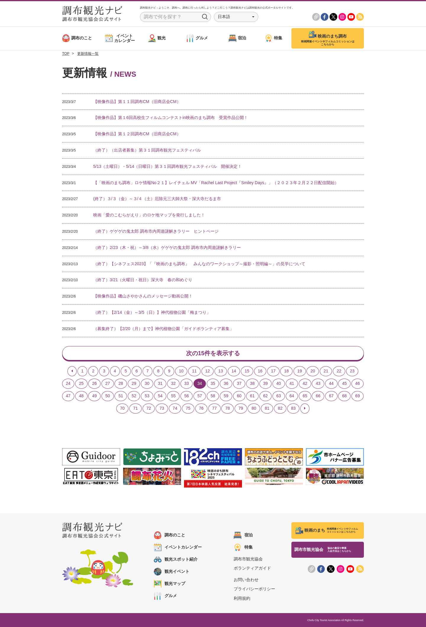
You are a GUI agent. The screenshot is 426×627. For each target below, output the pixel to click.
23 (352, 371)
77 (214, 408)
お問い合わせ (246, 579)
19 (299, 371)
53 (147, 395)
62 (265, 395)
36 (226, 383)
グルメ (165, 596)
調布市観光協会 (248, 559)
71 (135, 408)
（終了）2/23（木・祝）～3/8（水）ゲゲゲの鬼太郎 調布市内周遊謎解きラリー (167, 247)
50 (107, 395)
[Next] (304, 408)
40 (278, 383)
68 (344, 395)
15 (247, 371)
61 (252, 395)
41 (292, 383)
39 (265, 383)
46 (357, 383)
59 (226, 395)
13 (220, 371)
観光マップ (169, 584)
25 (81, 383)
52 (134, 395)
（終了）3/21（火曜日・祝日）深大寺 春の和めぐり (142, 279)
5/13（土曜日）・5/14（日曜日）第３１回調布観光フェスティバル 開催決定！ (167, 166)
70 (122, 408)
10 (181, 371)
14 (234, 371)
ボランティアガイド (252, 568)
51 (120, 395)
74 (175, 408)
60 (239, 395)
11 (194, 371)
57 (199, 395)
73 (161, 408)
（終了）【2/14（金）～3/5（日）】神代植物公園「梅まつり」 (152, 312)
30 (147, 383)
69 (357, 395)
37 (239, 383)
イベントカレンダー (178, 547)
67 (331, 395)
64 (292, 395)
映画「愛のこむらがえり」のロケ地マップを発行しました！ (149, 215)
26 (94, 383)
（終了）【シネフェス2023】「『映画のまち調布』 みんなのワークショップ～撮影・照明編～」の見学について (199, 263)
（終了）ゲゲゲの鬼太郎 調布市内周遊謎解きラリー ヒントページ (156, 231)
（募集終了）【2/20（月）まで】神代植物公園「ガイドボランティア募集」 (163, 328)
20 (312, 371)
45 (344, 383)
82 (280, 408)
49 (94, 395)
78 (227, 408)
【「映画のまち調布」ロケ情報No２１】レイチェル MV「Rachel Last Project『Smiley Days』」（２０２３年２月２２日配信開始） (216, 182)
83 (293, 408)
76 (201, 408)
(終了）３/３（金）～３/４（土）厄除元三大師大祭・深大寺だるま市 (157, 198)
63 (278, 395)
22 (339, 371)
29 (134, 383)
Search (205, 17)
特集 (243, 547)
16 (260, 371)
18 (286, 371)
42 (305, 383)
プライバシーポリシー (254, 588)
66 (318, 395)
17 (273, 371)
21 (326, 371)
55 (173, 395)
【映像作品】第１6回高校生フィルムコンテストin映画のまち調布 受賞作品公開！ (170, 117)
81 (267, 408)
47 (68, 395)
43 (318, 383)
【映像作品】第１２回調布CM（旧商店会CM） (137, 133)
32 (173, 383)
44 (331, 383)
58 (213, 395)
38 (252, 383)
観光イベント (171, 571)
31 (160, 383)
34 (199, 383)
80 (253, 408)
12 (207, 371)
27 (107, 383)
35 (213, 383)
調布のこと (169, 535)
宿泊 (243, 535)
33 (186, 383)
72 (148, 408)
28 (120, 383)
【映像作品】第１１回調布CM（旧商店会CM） (137, 101)
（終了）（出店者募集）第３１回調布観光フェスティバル (147, 150)
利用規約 (242, 598)
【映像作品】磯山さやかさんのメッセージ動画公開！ (143, 296)
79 (240, 408)
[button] (236, 17)
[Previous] (72, 371)
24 (68, 383)
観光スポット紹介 (176, 559)
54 (160, 395)
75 (188, 408)
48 (81, 395)
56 (186, 395)
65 (305, 395)
